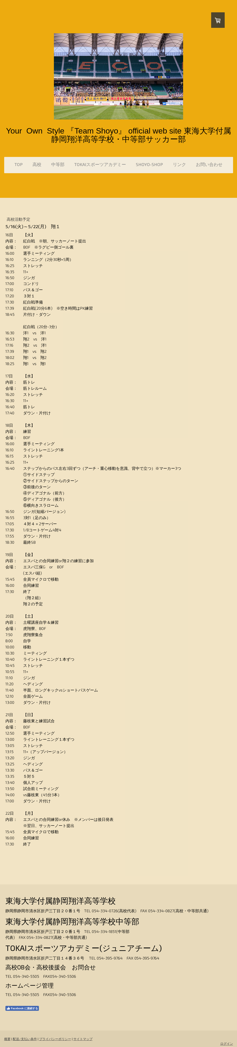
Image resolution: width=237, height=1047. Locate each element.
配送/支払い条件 (25, 1039)
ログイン (226, 1044)
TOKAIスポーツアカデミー (100, 164)
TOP (19, 164)
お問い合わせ (209, 164)
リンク (179, 164)
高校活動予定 (20, 219)
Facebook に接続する (22, 1008)
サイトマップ (83, 1039)
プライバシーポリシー (55, 1039)
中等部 (57, 164)
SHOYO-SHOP (149, 164)
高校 (36, 164)
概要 (7, 1039)
